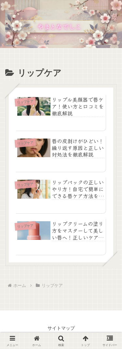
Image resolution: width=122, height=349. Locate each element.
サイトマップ (61, 328)
